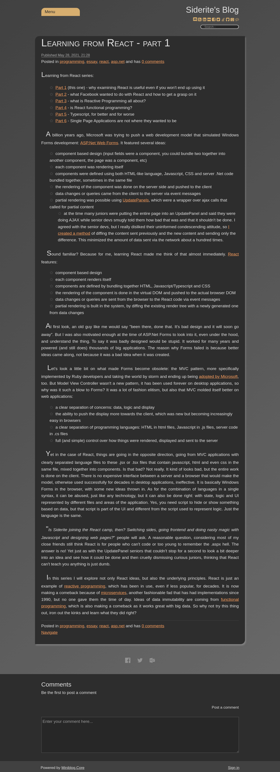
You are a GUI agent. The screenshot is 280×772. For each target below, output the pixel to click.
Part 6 (60, 120)
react (103, 61)
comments (153, 61)
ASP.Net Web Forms (99, 143)
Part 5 (60, 114)
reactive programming (84, 586)
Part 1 (60, 87)
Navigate (49, 632)
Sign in (233, 768)
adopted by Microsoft (218, 376)
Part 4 (60, 107)
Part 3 (60, 101)
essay (92, 61)
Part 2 (60, 94)
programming (72, 61)
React (233, 254)
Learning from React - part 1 (105, 43)
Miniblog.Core (72, 768)
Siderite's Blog (212, 9)
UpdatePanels (136, 200)
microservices (113, 592)
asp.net (117, 61)
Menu (50, 11)
